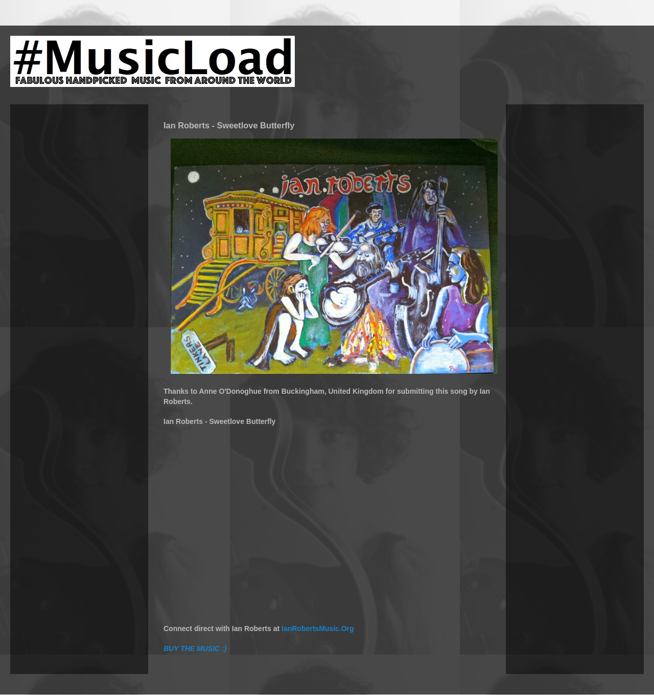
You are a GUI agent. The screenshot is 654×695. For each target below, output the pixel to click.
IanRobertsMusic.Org (318, 628)
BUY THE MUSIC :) (195, 648)
